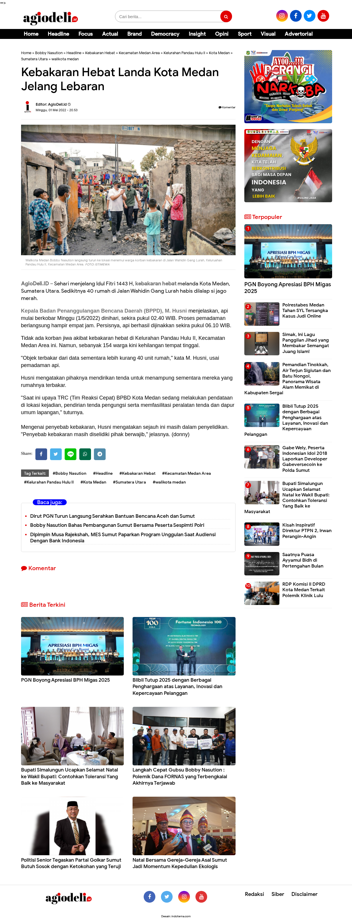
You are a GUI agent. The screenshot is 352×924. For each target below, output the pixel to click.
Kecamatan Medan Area (139, 52)
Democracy (165, 34)
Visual (268, 34)
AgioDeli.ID (35, 283)
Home (31, 34)
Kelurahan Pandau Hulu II (184, 52)
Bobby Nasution (49, 52)
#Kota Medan (93, 482)
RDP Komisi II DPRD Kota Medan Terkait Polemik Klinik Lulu (303, 589)
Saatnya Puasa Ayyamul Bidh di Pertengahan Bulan (302, 560)
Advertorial (298, 34)
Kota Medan (219, 52)
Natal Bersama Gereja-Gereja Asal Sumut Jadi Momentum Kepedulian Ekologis (180, 863)
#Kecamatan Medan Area (186, 473)
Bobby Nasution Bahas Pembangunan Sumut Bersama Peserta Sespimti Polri (117, 525)
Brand (134, 34)
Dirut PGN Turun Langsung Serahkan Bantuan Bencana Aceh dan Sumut (112, 516)
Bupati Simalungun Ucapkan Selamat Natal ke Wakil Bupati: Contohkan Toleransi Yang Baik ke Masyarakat (69, 776)
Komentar (227, 107)
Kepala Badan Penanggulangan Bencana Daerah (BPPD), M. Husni (104, 311)
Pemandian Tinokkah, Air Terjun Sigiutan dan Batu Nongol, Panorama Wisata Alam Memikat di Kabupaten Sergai (287, 379)
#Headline (103, 473)
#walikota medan (169, 482)
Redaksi (254, 894)
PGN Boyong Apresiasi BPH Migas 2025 (65, 680)
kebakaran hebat (156, 283)
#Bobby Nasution (69, 473)
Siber (278, 894)
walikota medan (65, 58)
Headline (58, 34)
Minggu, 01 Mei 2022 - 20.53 (57, 110)
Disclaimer (304, 894)
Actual (110, 34)
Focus (85, 34)
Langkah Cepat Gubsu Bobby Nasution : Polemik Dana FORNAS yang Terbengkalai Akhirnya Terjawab (180, 776)
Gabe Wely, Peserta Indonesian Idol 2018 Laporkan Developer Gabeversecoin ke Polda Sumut (304, 459)
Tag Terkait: (35, 473)
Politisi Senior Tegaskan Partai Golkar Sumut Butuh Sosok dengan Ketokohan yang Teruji (71, 863)
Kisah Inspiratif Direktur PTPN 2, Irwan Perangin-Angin (307, 530)
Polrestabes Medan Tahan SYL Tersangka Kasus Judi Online (305, 310)
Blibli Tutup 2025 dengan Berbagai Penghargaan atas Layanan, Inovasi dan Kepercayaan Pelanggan (177, 686)
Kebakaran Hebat (100, 52)
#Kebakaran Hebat (137, 473)
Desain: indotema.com (176, 916)
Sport (244, 34)
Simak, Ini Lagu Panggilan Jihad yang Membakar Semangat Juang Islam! (305, 343)
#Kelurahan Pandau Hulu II (49, 482)
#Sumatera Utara (129, 482)
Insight (197, 34)
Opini (222, 34)
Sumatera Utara (34, 58)
